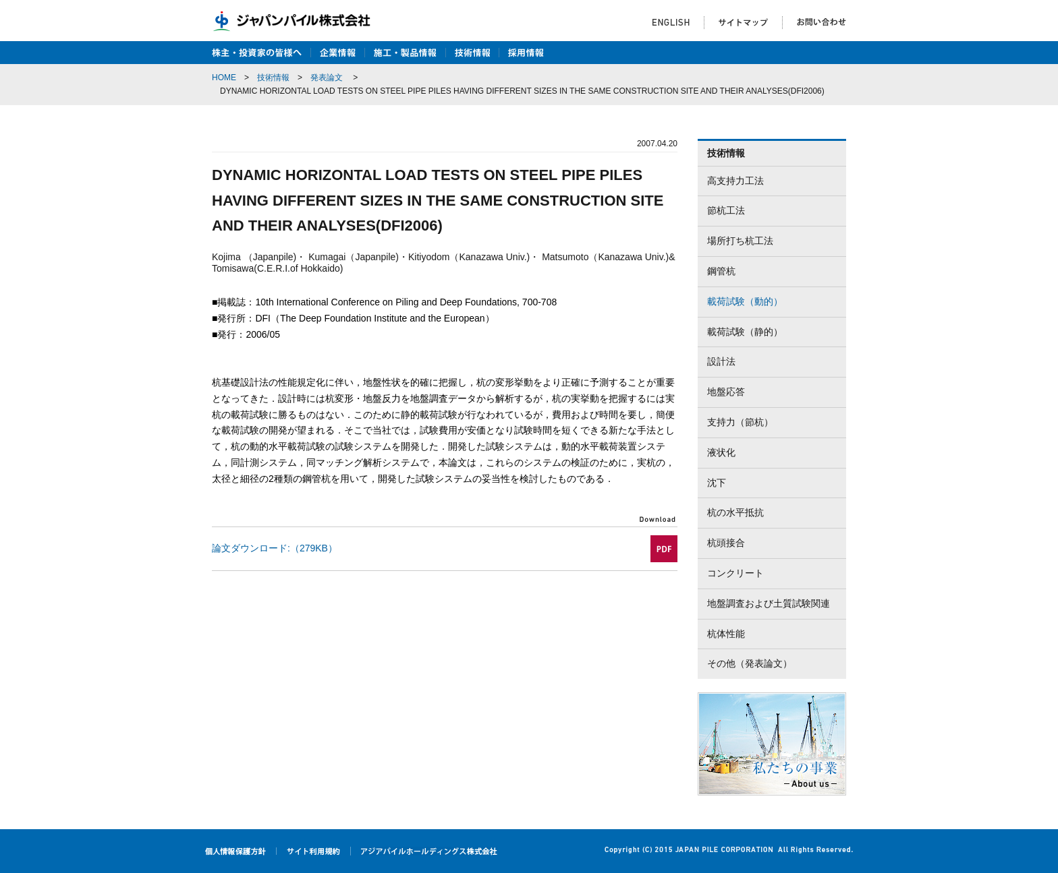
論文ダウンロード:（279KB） (274, 548)
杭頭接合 (726, 542)
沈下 (716, 482)
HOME (224, 77)
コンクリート (735, 573)
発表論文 (326, 77)
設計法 (721, 361)
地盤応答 (726, 391)
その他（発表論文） (749, 663)
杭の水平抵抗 (735, 512)
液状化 (721, 452)
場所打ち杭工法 (740, 240)
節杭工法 (726, 210)
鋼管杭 (721, 271)
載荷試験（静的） (745, 331)
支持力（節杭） (740, 422)
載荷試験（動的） (745, 301)
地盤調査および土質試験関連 (768, 603)
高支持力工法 (735, 180)
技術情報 (273, 77)
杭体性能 (726, 633)
